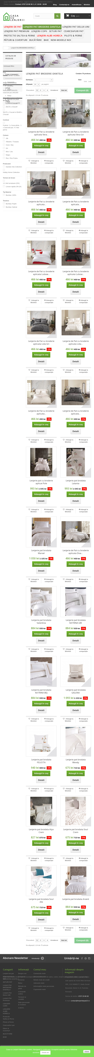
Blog (55, 5)
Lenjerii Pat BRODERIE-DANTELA (42, 26)
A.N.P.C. (21, 1008)
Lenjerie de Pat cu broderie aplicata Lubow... (41, 273)
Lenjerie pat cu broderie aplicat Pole (41, 482)
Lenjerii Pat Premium (16, 31)
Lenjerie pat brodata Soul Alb (41, 900)
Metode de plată (13, 252)
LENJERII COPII (39, 31)
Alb (7, 138)
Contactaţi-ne (64, 5)
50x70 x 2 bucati (12, 103)
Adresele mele (39, 983)
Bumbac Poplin (11, 204)
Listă (89, 80)
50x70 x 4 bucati (12, 107)
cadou (6, 313)
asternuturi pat (9, 306)
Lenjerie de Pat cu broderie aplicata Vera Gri (76, 133)
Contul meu (40, 969)
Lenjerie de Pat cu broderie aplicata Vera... (41, 133)
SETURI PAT (55, 31)
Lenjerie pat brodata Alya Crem (41, 831)
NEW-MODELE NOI (61, 40)
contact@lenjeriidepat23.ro (80, 1001)
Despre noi (22, 973)
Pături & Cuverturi (15, 40)
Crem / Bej (9, 145)
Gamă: (5, 75)
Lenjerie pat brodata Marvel (41, 552)
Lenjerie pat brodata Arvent (75, 899)
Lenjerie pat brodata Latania (76, 482)
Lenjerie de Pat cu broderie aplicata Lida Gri (41, 342)
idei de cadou (9, 309)
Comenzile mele (40, 973)
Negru (8, 155)
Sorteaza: (29, 80)
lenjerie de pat (9, 272)
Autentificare (76, 5)
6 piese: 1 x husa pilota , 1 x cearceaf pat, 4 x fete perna (12, 127)
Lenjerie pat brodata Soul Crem (75, 831)
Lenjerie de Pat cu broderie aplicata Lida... (76, 342)
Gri (7, 148)
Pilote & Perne (73, 35)
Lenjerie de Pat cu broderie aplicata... (41, 203)
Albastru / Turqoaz (12, 142)
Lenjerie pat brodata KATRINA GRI (76, 621)
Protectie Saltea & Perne (19, 35)
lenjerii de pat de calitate (10, 286)
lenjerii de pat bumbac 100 (9, 301)
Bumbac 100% (11, 195)
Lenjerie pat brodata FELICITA (41, 761)
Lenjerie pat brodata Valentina (41, 621)
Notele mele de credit (42, 980)
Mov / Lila (9, 152)
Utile (7, 241)
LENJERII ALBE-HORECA (49, 35)
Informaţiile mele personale (44, 986)
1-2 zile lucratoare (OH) (11, 183)
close (87, 1052)
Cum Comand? (11, 218)
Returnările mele (40, 977)
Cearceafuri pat (74, 31)
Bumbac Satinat (11, 207)
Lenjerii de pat (13, 26)
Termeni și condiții (13, 255)
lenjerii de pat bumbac (9, 277)
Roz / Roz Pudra (12, 158)
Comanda (10, 225)
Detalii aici (45, 1052)
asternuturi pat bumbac (9, 295)
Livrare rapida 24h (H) (13, 186)
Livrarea (10, 228)
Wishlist (87, 5)
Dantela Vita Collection (14, 167)
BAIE (46, 40)
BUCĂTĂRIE (35, 40)
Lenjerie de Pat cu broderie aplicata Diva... (76, 552)
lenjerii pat (8, 281)
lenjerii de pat (9, 291)
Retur (9, 232)
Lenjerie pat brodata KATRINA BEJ (41, 691)
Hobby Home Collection (11, 172)
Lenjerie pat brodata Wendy (76, 761)
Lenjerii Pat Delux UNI (75, 26)
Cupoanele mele (40, 989)
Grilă (85, 80)
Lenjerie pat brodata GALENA (76, 691)
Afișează (29, 84)
